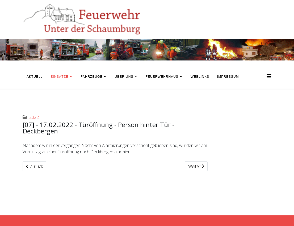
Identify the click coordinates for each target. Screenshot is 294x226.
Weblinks (200, 77)
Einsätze (59, 77)
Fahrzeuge (91, 77)
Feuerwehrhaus (161, 77)
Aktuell (35, 77)
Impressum (228, 77)
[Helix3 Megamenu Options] (269, 76)
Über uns (124, 77)
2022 (34, 117)
